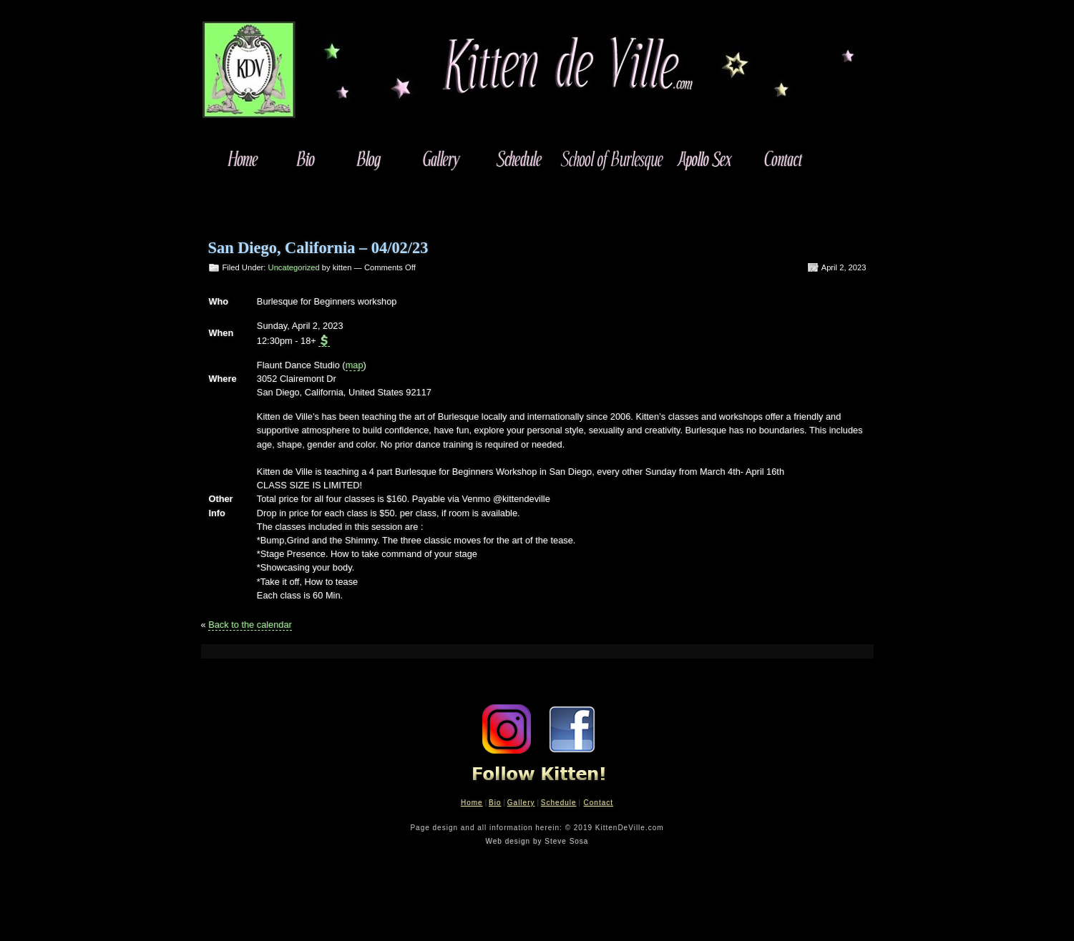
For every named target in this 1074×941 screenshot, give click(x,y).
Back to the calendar (250, 624)
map (354, 365)
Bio (495, 803)
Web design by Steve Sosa (537, 841)
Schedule (559, 803)
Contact (598, 803)
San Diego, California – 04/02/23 (318, 248)
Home (472, 803)
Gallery (521, 803)
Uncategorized (294, 267)
